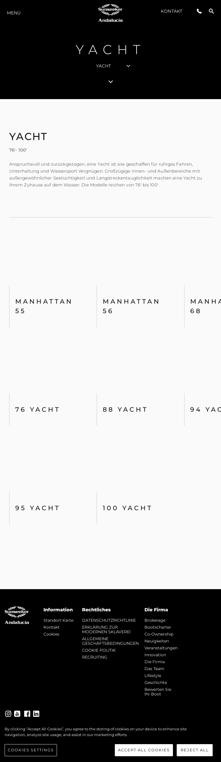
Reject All (195, 750)
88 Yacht (125, 409)
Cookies (51, 634)
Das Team (154, 668)
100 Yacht (128, 508)
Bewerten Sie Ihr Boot (157, 692)
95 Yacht (37, 508)
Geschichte (155, 682)
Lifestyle (152, 675)
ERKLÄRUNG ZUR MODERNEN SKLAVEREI (106, 629)
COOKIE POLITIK (99, 650)
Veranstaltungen (161, 648)
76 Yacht (37, 409)
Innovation (155, 654)
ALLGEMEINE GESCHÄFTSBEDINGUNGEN (110, 641)
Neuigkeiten (156, 641)
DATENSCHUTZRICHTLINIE (109, 620)
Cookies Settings (31, 750)
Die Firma (154, 661)
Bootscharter (157, 627)
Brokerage (154, 620)
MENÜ (14, 13)
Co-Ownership (158, 634)
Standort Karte (58, 620)
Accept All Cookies (144, 750)
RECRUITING (94, 657)
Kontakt (171, 11)
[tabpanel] (110, 344)
